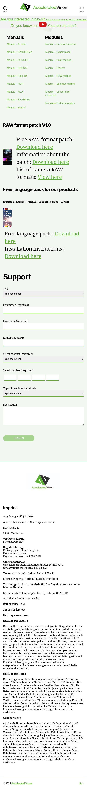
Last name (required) (43, 325)
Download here (34, 147)
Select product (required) (43, 357)
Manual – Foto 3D (17, 75)
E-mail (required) (43, 341)
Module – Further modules (60, 103)
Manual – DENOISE (18, 60)
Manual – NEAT (15, 91)
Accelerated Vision (21, 783)
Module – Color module (58, 60)
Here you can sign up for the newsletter (43, 19)
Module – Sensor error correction (57, 93)
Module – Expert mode (58, 52)
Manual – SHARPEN (18, 99)
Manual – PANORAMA (19, 52)
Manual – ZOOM (16, 107)
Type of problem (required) (43, 392)
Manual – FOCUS (17, 68)
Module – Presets (55, 68)
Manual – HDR (15, 83)
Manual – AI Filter (16, 44)
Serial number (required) (18, 370)
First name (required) (43, 308)
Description (43, 414)
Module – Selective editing (60, 83)
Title (43, 292)
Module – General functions (60, 44)
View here (50, 177)
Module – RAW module (58, 75)
